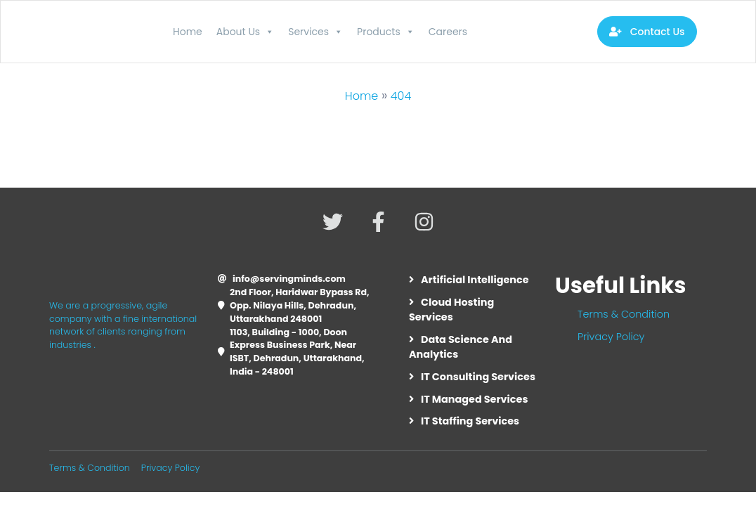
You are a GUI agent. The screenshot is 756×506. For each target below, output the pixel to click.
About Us (245, 32)
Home (187, 32)
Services (315, 32)
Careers (448, 32)
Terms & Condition (624, 314)
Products (386, 32)
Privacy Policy (611, 337)
